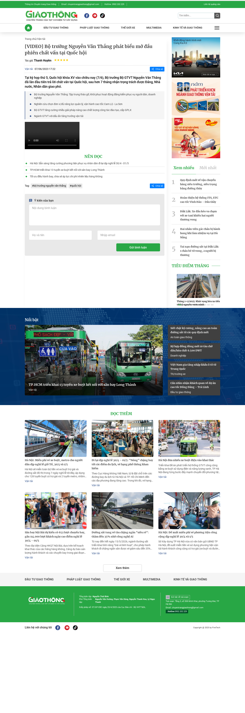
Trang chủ (30, 38)
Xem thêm (122, 568)
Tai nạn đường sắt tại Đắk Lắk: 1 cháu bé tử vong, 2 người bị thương (199, 251)
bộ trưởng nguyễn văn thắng (50, 185)
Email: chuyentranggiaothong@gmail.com (80, 4)
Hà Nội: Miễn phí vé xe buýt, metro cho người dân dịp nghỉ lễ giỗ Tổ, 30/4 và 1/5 (54, 462)
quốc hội (76, 185)
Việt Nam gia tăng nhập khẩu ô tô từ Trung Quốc (193, 367)
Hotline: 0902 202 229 (114, 4)
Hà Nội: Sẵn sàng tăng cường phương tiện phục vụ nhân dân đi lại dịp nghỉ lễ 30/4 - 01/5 (79, 163)
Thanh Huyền (42, 60)
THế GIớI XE (128, 27)
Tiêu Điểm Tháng (190, 266)
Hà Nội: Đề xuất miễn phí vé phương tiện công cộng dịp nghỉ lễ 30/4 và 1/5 (187, 534)
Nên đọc (93, 156)
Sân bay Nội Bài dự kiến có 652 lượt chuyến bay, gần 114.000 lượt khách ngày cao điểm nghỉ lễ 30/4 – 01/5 (55, 536)
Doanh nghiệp (178, 355)
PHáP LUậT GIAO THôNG (94, 27)
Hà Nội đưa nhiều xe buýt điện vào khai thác (186, 460)
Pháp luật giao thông (84, 579)
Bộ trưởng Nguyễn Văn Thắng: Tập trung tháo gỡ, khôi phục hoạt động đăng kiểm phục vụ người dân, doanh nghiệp (94, 96)
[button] (179, 304)
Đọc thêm (121, 413)
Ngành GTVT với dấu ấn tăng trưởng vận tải (58, 116)
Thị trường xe (177, 374)
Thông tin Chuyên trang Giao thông (40, 4)
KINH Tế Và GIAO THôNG (187, 27)
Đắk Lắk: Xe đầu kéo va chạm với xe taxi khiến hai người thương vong (198, 215)
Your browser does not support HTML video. (52, 135)
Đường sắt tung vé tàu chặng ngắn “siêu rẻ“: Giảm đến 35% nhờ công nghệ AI (120, 534)
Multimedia (151, 579)
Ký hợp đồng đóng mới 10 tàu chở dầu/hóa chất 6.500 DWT (191, 348)
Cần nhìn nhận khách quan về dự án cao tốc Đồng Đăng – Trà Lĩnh (193, 385)
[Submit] (217, 16)
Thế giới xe (122, 579)
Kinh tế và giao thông (190, 579)
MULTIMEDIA (154, 27)
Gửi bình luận (138, 247)
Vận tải (41, 38)
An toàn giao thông (181, 337)
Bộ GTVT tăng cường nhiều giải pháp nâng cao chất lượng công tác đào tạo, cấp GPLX (82, 110)
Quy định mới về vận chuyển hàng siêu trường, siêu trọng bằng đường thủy (198, 184)
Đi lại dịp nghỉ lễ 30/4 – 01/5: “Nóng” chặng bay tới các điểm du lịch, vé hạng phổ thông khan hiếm (122, 464)
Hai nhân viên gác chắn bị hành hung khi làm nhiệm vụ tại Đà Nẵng (200, 233)
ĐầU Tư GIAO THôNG (56, 27)
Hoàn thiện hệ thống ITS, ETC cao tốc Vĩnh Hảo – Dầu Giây (199, 200)
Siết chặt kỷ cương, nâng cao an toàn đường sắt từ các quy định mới (193, 330)
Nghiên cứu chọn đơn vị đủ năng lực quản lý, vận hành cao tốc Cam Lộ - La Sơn (78, 104)
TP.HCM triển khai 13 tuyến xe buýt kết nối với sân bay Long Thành (67, 169)
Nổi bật (32, 320)
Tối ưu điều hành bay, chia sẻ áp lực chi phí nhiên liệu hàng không (66, 176)
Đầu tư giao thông (180, 392)
